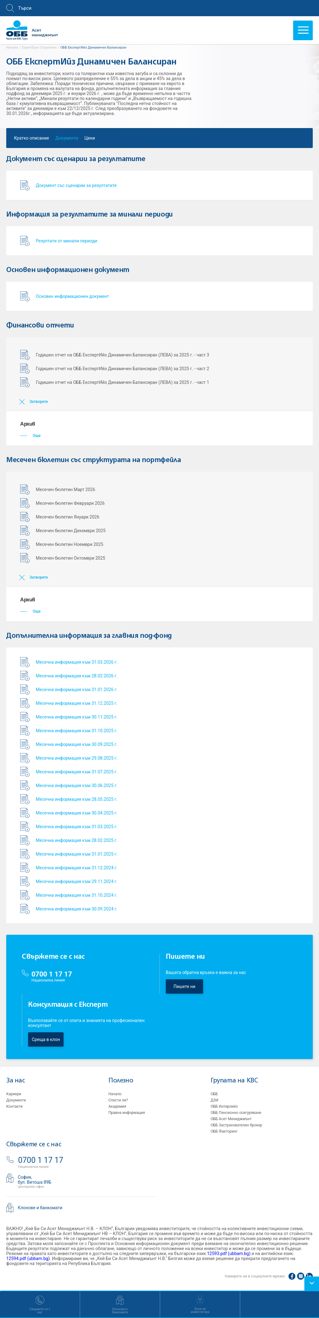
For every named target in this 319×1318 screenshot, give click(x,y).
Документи (66, 140)
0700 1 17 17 (51, 974)
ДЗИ (214, 1100)
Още (30, 435)
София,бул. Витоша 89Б (34, 1180)
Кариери (13, 1094)
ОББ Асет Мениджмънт (231, 1119)
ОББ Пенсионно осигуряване (236, 1112)
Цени (89, 140)
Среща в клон (46, 1039)
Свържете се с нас (33, 1145)
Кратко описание (31, 140)
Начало (114, 1094)
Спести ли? (118, 1100)
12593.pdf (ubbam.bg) (228, 1253)
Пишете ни (184, 986)
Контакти (14, 1106)
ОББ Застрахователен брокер (236, 1125)
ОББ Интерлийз (224, 1106)
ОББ (214, 1094)
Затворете (39, 401)
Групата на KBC (234, 1081)
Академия (117, 1106)
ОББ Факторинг (224, 1131)
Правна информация (126, 1112)
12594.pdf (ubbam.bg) (28, 1258)
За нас (15, 1081)
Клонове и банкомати (40, 1207)
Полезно (120, 1081)
